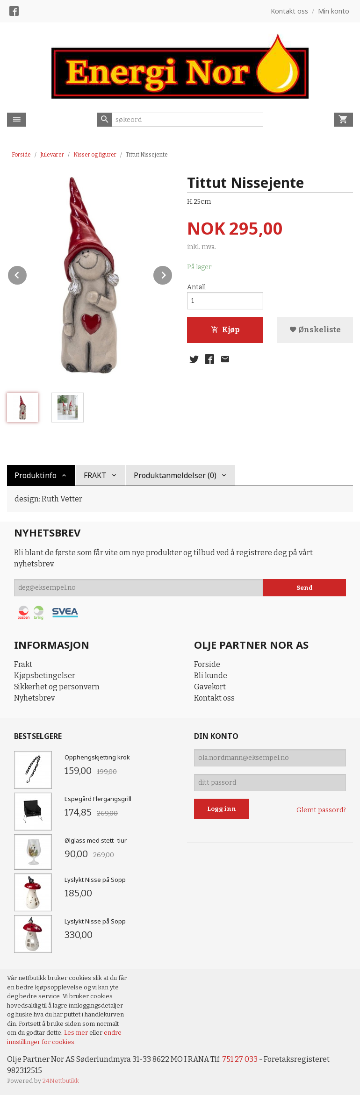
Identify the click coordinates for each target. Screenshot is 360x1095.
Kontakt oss (214, 698)
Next (172, 273)
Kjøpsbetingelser (44, 675)
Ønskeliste (315, 329)
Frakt (23, 664)
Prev (27, 273)
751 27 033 (240, 1059)
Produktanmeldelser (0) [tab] (175, 475)
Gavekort (210, 686)
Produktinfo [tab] (35, 475)
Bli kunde (210, 675)
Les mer (76, 1032)
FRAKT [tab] (95, 475)
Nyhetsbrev (34, 698)
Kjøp (225, 329)
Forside (21, 154)
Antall (196, 287)
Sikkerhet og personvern (57, 686)
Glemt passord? (321, 810)
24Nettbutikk (61, 1080)
